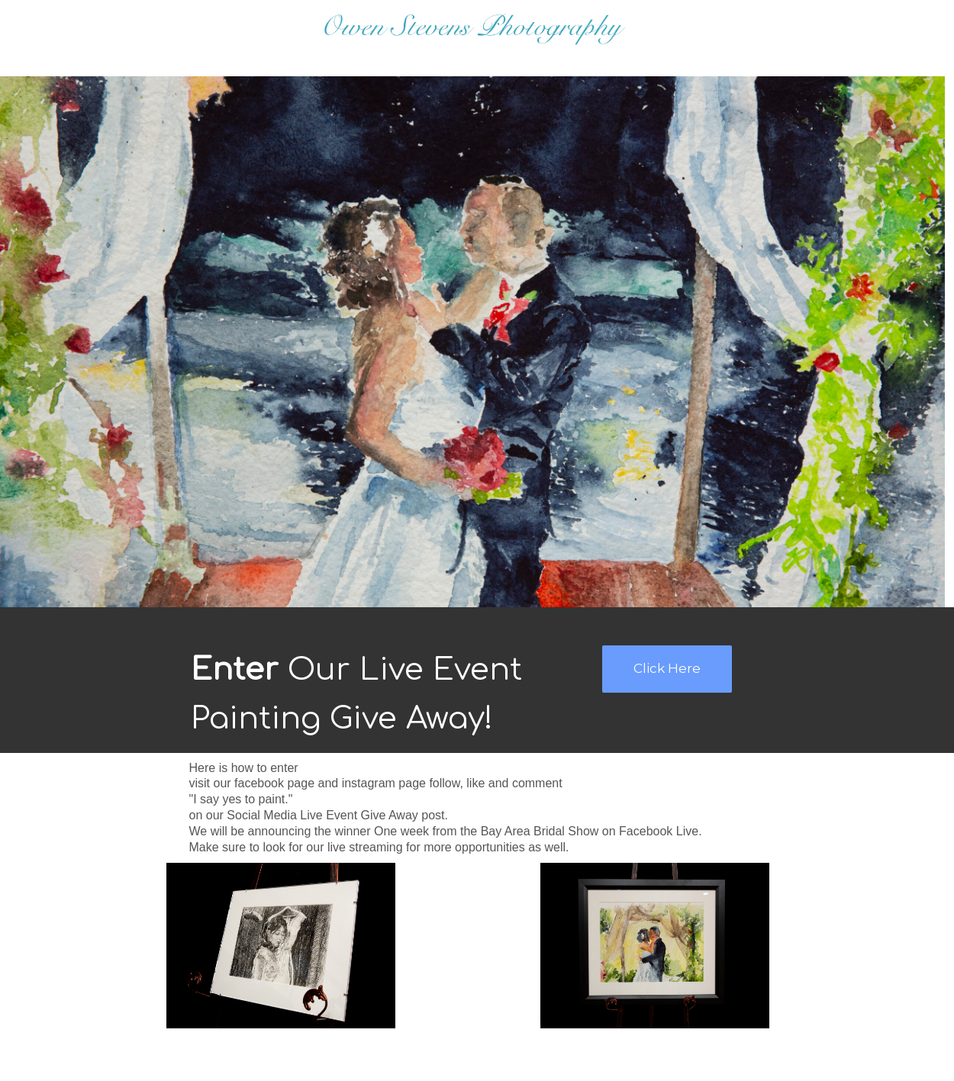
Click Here (667, 668)
